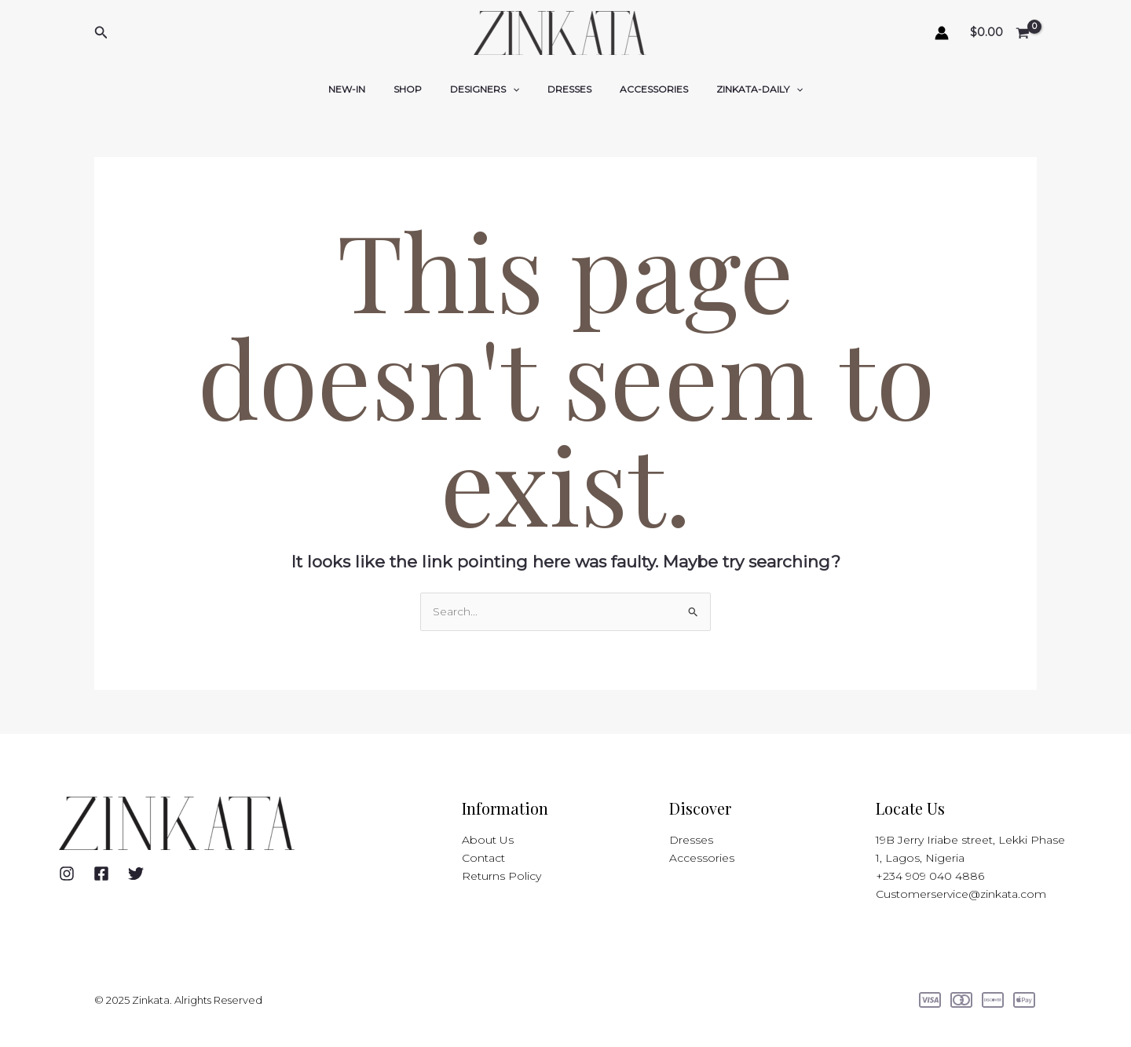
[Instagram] (67, 873)
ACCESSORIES (640, 89)
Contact (483, 858)
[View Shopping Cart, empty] (1000, 33)
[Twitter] (136, 873)
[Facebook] (101, 873)
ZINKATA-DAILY (736, 89)
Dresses (691, 840)
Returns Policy (501, 876)
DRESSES (565, 89)
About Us (488, 840)
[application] (517, 89)
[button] (101, 33)
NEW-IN (370, 89)
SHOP (422, 89)
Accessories (701, 858)
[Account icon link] (942, 33)
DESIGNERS (489, 89)
